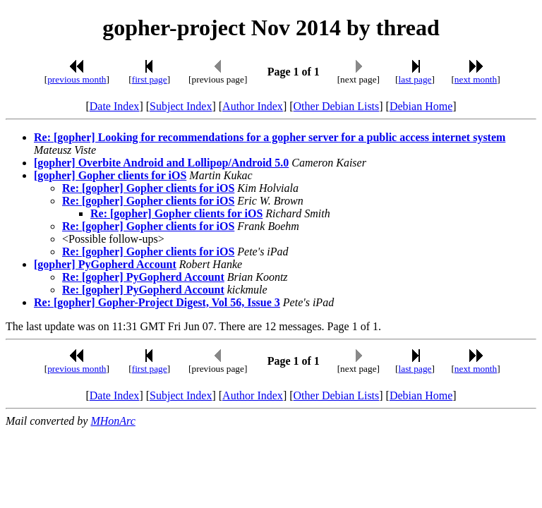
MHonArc (112, 421)
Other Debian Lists (337, 106)
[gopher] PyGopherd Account (105, 264)
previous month (76, 79)
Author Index (252, 106)
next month (475, 79)
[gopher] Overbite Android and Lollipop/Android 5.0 (161, 163)
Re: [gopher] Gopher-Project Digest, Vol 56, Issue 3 (157, 302)
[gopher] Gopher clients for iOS (110, 175)
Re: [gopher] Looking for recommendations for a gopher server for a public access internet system (269, 137)
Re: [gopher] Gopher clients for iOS (148, 188)
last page (415, 79)
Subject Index (181, 106)
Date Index (115, 106)
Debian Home (421, 106)
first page (149, 79)
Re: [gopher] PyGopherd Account (143, 277)
